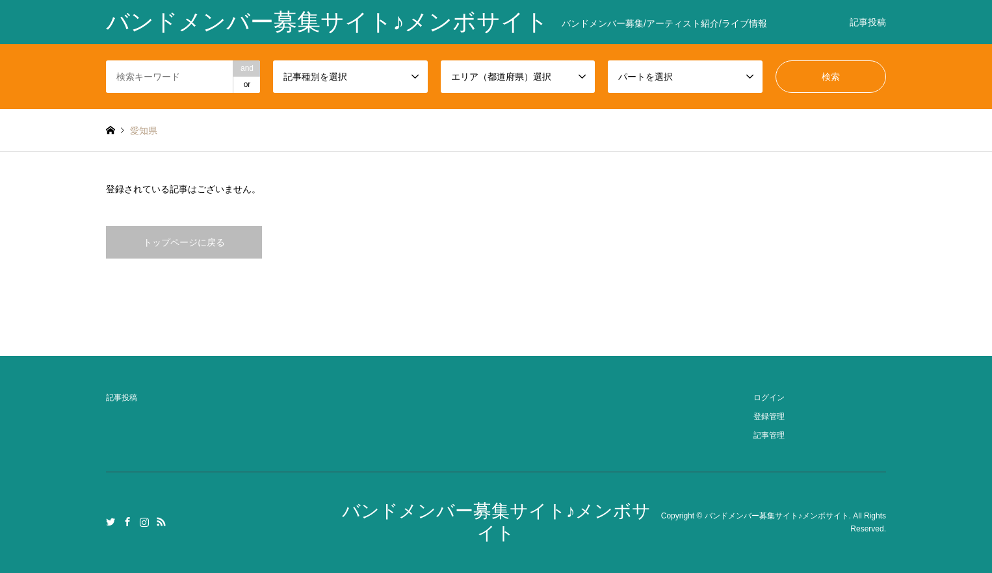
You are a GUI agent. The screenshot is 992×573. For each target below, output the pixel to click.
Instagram (144, 521)
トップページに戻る (184, 242)
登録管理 (769, 416)
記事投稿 (868, 22)
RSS (161, 521)
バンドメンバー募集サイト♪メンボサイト (777, 515)
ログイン (769, 397)
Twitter (110, 521)
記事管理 (769, 435)
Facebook (127, 521)
